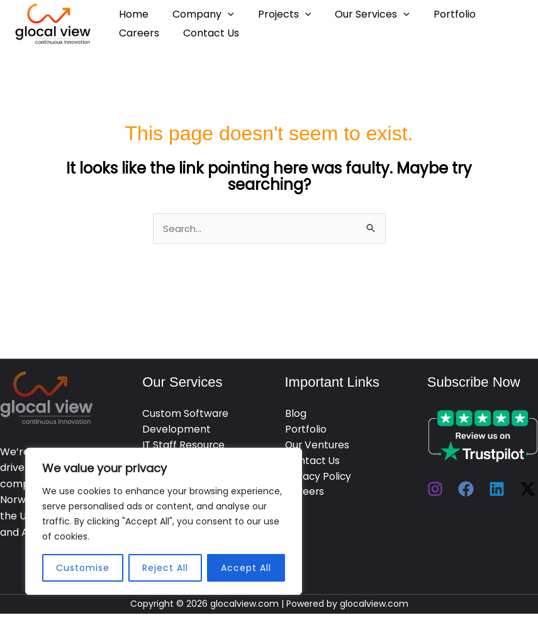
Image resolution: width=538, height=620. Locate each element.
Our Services (359, 14)
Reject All (165, 568)
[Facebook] (466, 490)
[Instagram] (435, 490)
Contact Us (205, 33)
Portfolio (438, 14)
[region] (163, 521)
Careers (137, 33)
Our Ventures (318, 447)
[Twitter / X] (527, 490)
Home (132, 14)
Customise (82, 568)
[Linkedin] (497, 490)
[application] (222, 14)
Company (197, 14)
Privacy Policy (319, 479)
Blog (295, 415)
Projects (275, 14)
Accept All (246, 568)
